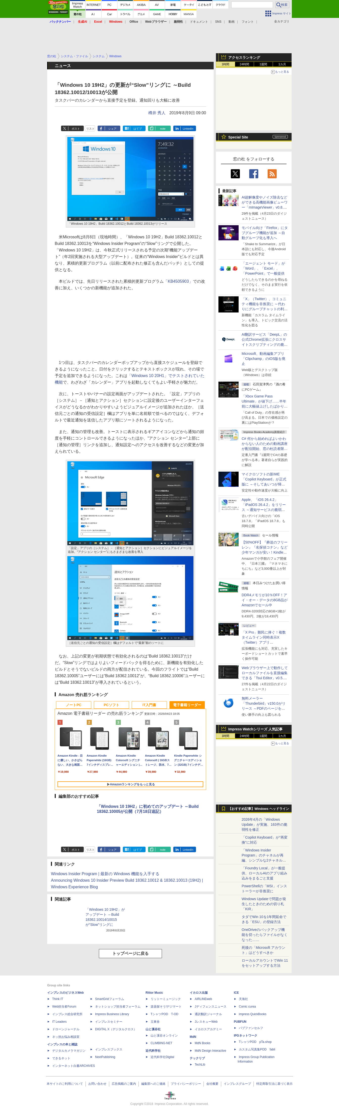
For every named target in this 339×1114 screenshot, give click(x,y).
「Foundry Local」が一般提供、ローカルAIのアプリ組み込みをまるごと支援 (264, 873)
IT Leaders (59, 1021)
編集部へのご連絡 (153, 1084)
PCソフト (111, 705)
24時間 (244, 64)
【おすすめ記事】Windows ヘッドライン (258, 809)
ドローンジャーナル (65, 1029)
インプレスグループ (237, 1084)
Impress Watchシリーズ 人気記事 (255, 729)
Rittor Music (154, 992)
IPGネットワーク (245, 1035)
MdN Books (202, 1043)
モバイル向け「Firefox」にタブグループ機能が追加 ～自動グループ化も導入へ (265, 233)
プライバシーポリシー (186, 1084)
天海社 (243, 999)
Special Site (238, 137)
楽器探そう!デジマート (166, 1006)
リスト (90, 128)
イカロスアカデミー (208, 1029)
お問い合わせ (97, 1084)
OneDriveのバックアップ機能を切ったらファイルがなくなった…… (265, 935)
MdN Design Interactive (210, 1050)
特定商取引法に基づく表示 (274, 1084)
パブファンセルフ (251, 1028)
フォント (248, 21)
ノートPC (73, 705)
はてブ (137, 128)
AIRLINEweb (203, 999)
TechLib (200, 1064)
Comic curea (247, 1006)
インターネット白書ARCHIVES (73, 1066)
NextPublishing (105, 1057)
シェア (112, 128)
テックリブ (197, 1058)
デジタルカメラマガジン (69, 1050)
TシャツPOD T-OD (164, 1014)
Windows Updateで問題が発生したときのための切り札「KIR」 (264, 904)
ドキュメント (199, 21)
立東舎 (155, 1021)
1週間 (263, 64)
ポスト (76, 128)
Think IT (57, 999)
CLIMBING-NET (161, 1043)
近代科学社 (153, 1050)
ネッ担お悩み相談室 (65, 1037)
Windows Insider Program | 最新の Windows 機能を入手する (105, 874)
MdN (193, 1037)
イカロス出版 (199, 992)
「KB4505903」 (178, 281)
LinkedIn (188, 128)
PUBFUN (240, 1021)
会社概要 (212, 1084)
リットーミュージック (166, 999)
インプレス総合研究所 (67, 1014)
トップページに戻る (130, 953)
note (162, 128)
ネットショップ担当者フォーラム (117, 1006)
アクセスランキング (244, 57)
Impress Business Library (112, 1014)
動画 (232, 21)
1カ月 (282, 64)
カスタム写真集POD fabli (257, 1049)
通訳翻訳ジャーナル (208, 1014)
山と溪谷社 (153, 1029)
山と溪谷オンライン (164, 1035)
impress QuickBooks (252, 1014)
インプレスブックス (108, 1049)
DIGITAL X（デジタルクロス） (116, 1029)
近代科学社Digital (162, 1057)
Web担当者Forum (64, 1006)
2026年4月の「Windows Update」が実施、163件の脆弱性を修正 (264, 824)
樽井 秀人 (156, 113)
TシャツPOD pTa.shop (255, 1042)
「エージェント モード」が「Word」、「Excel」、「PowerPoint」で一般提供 (263, 268)
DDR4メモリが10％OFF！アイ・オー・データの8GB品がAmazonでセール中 (265, 600)
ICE (236, 992)
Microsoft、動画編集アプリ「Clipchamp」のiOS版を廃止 (263, 359)
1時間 (226, 64)
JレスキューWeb (206, 1021)
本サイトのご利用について (65, 1084)
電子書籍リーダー (187, 705)
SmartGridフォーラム (109, 999)
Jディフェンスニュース (211, 1006)
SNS (218, 21)
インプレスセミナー (108, 1021)
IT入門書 (149, 705)
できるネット (61, 1058)
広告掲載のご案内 (124, 1084)
